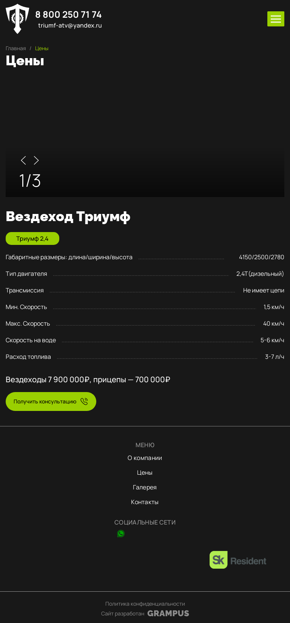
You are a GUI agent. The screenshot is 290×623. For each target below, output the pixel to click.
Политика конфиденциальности (145, 603)
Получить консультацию (45, 401)
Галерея (145, 487)
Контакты (145, 502)
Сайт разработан (122, 613)
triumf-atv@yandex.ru (70, 25)
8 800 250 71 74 (68, 14)
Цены (145, 472)
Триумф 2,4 (32, 238)
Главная (16, 48)
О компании (145, 458)
